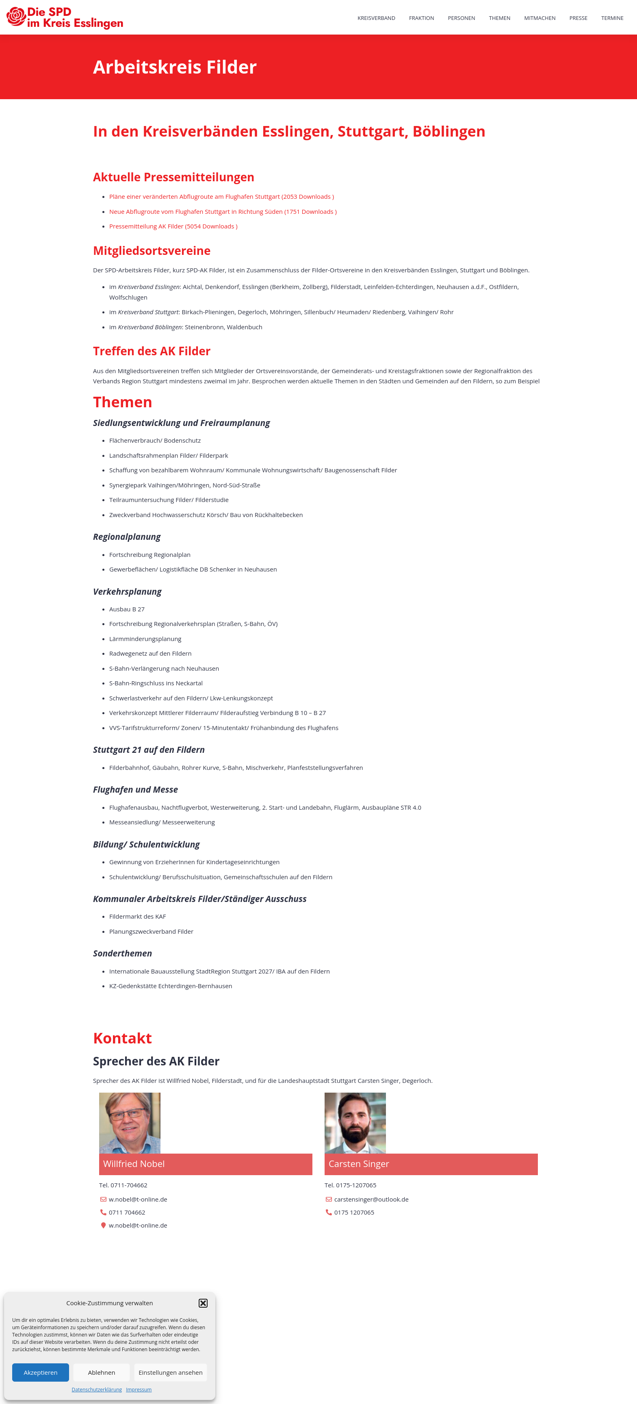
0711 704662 (127, 1212)
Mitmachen (540, 18)
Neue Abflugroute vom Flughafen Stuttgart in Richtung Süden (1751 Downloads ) (223, 211)
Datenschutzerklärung (97, 1389)
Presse (579, 18)
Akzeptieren (40, 1372)
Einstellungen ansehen (171, 1372)
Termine (612, 18)
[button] (203, 1303)
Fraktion (421, 18)
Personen (461, 18)
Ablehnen (101, 1372)
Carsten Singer (359, 1163)
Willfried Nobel (134, 1163)
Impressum (139, 1389)
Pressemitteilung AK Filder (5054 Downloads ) (173, 226)
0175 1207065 (354, 1212)
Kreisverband (376, 18)
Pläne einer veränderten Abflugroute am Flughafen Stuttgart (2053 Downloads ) (221, 196)
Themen (500, 18)
